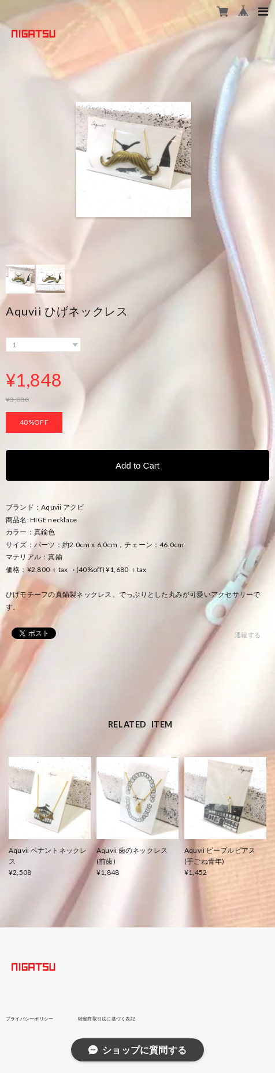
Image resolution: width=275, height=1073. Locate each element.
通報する (248, 634)
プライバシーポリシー (29, 1019)
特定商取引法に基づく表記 (106, 1019)
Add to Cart (137, 465)
